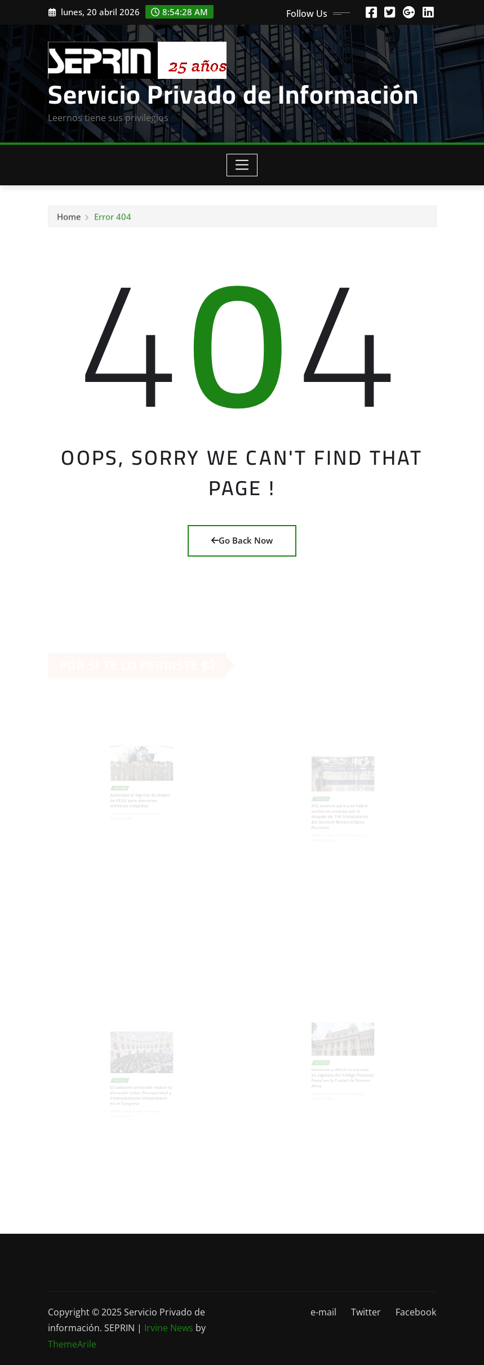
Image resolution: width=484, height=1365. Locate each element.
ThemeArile (72, 1344)
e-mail (323, 1312)
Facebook (416, 1312)
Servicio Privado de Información (233, 94)
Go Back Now (242, 540)
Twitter (366, 1312)
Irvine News (168, 1328)
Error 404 (112, 218)
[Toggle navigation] (242, 165)
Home (69, 218)
